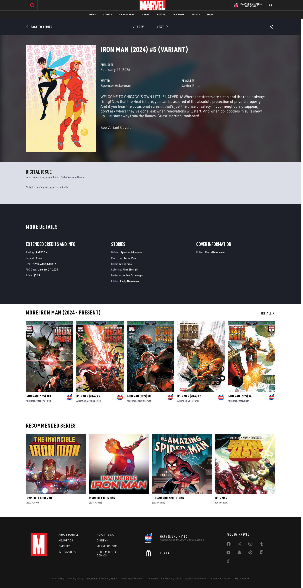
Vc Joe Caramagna (133, 275)
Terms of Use (57, 578)
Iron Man (221, 498)
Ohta (190, 400)
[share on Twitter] (239, 545)
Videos (195, 14)
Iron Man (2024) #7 (189, 396)
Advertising (105, 534)
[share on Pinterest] (250, 553)
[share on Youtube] (228, 553)
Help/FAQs (66, 540)
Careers (65, 546)
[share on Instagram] (250, 545)
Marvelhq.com (107, 546)
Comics (107, 14)
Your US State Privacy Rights (102, 578)
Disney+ (102, 540)
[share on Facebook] (228, 545)
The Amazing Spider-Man (168, 498)
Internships (67, 552)
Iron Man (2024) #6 (239, 396)
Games (146, 14)
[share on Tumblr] (261, 545)
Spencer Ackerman (116, 85)
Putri (48, 400)
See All (267, 313)
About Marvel (69, 534)
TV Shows (178, 14)
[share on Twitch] (261, 553)
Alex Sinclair (130, 269)
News (92, 14)
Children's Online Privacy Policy (164, 578)
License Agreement (195, 578)
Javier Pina (190, 85)
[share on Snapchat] (239, 553)
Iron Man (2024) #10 (38, 396)
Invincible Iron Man (39, 498)
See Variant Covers (116, 127)
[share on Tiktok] (228, 562)
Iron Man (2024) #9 (88, 396)
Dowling (91, 400)
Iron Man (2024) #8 (139, 396)
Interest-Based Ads (220, 578)
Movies (161, 14)
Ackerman (30, 400)
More (210, 14)
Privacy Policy (75, 578)
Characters (127, 14)
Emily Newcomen (130, 281)
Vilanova (40, 400)
